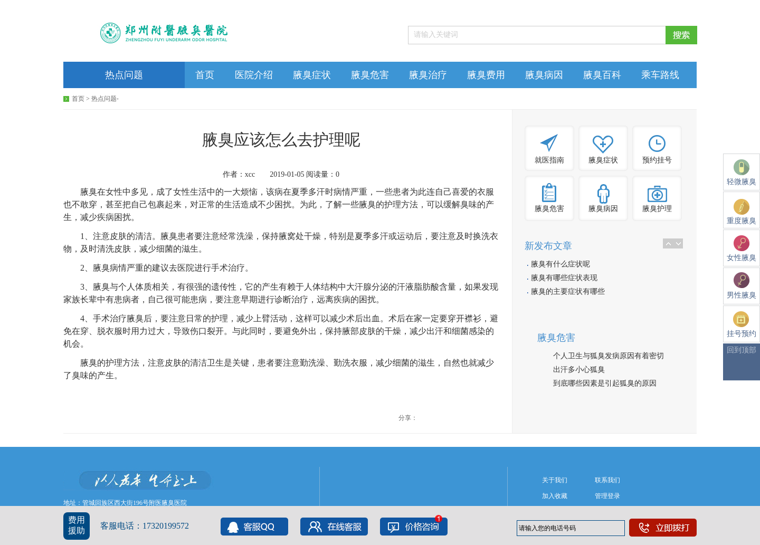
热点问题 (124, 75)
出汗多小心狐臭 (579, 370)
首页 (204, 75)
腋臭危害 (370, 75)
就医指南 (549, 160)
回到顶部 (741, 350)
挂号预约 (741, 324)
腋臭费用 (486, 75)
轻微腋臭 (741, 172)
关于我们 (554, 480)
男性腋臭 (741, 285)
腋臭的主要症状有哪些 (568, 291)
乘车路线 (660, 75)
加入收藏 (554, 496)
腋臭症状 (312, 75)
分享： (407, 418)
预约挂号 (657, 160)
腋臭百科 (602, 75)
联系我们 (607, 480)
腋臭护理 (657, 209)
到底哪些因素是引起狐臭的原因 (605, 383)
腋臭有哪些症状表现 (564, 278)
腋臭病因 (544, 75)
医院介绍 (254, 75)
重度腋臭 (741, 212)
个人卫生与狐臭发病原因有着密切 (608, 356)
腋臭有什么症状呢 (560, 264)
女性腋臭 (741, 248)
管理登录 (607, 496)
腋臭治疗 (428, 75)
